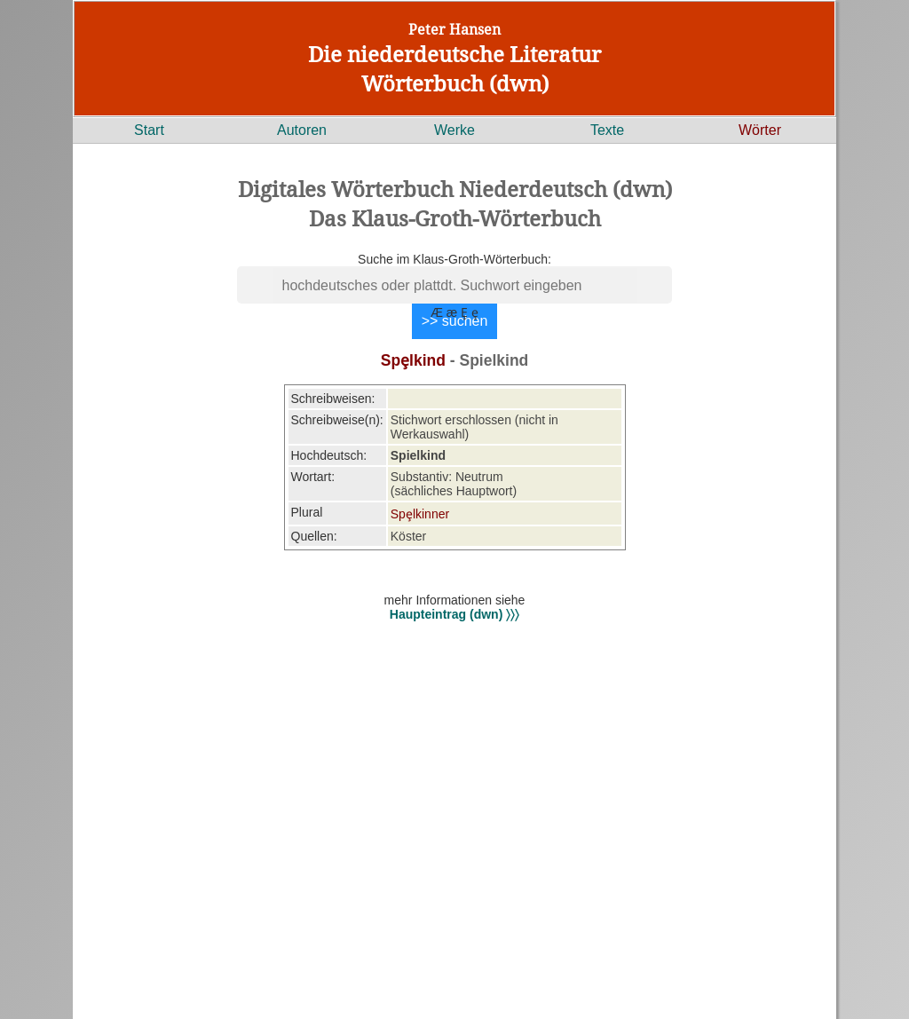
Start (149, 130)
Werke (454, 130)
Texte (607, 130)
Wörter (760, 130)
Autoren (302, 130)
